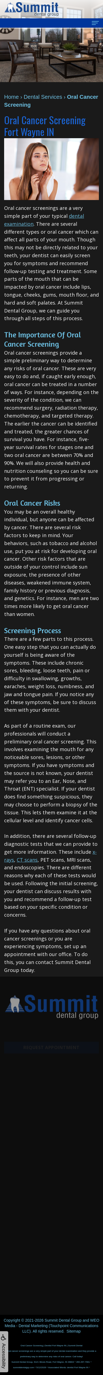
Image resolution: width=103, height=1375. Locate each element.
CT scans (27, 859)
